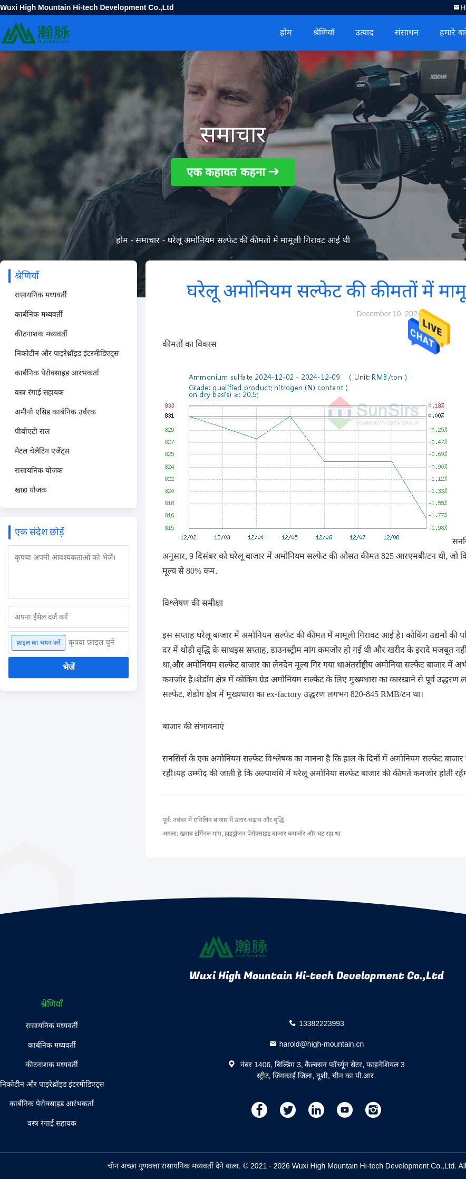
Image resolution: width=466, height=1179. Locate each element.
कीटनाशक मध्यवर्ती (41, 334)
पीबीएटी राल (32, 431)
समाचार (147, 240)
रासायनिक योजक (39, 470)
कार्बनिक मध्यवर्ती (39, 314)
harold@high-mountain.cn (321, 1043)
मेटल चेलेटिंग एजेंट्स (42, 451)
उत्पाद (364, 32)
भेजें (69, 667)
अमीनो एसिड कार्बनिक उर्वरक (55, 412)
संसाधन (407, 32)
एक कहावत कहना (226, 172)
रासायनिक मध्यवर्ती (41, 295)
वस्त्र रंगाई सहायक (39, 392)
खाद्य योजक (31, 490)
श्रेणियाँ (323, 32)
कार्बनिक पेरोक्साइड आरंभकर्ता (57, 373)
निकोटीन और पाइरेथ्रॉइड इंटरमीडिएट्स (67, 353)
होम (286, 32)
